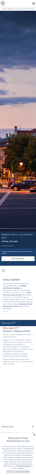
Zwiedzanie (4, 246)
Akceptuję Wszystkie (22, 472)
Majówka (11, 246)
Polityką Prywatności (24, 466)
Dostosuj (10, 472)
